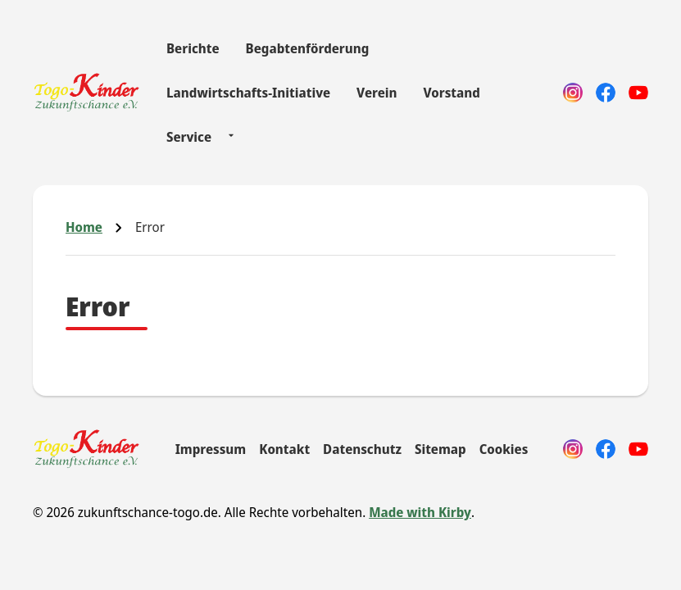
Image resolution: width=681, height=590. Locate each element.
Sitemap (440, 449)
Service (188, 137)
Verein (376, 93)
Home (84, 227)
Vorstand (451, 93)
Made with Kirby (420, 512)
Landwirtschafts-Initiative (248, 93)
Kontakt (284, 449)
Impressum (211, 449)
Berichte (193, 48)
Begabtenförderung (308, 48)
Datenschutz (362, 449)
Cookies (504, 449)
